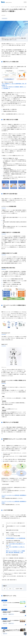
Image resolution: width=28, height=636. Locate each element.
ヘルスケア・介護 (18, 588)
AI (4, 588)
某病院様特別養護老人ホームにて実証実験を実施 (15, 538)
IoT (10, 588)
